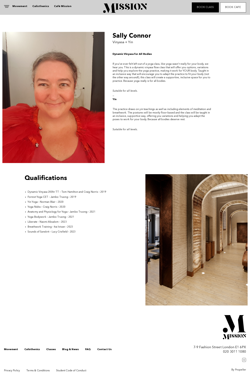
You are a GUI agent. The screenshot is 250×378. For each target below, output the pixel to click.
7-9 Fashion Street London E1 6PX (219, 347)
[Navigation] (6, 6)
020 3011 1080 (234, 351)
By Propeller (238, 370)
